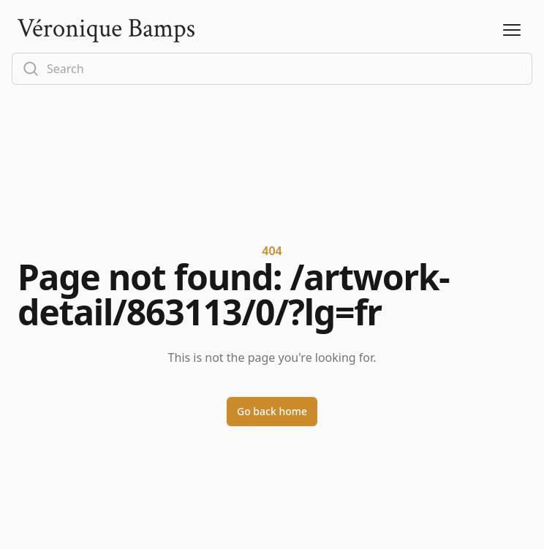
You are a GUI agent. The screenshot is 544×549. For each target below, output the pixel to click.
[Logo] (106, 30)
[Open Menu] (511, 30)
